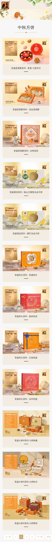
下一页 (39, 537)
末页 (48, 537)
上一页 (8, 537)
